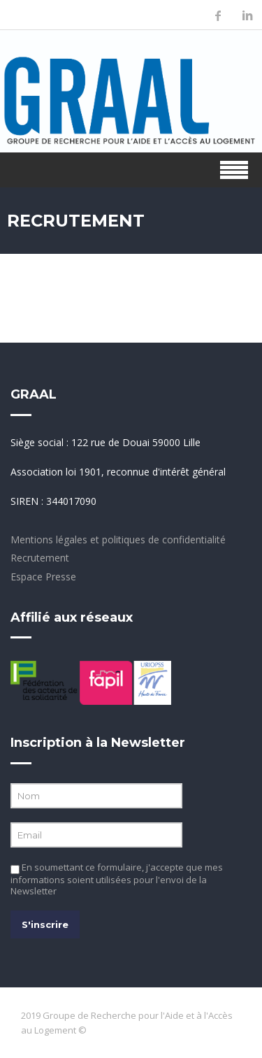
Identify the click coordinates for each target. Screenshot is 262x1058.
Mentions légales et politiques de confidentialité (118, 539)
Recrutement (39, 557)
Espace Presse (43, 576)
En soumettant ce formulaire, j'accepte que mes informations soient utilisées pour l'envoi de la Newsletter (116, 879)
